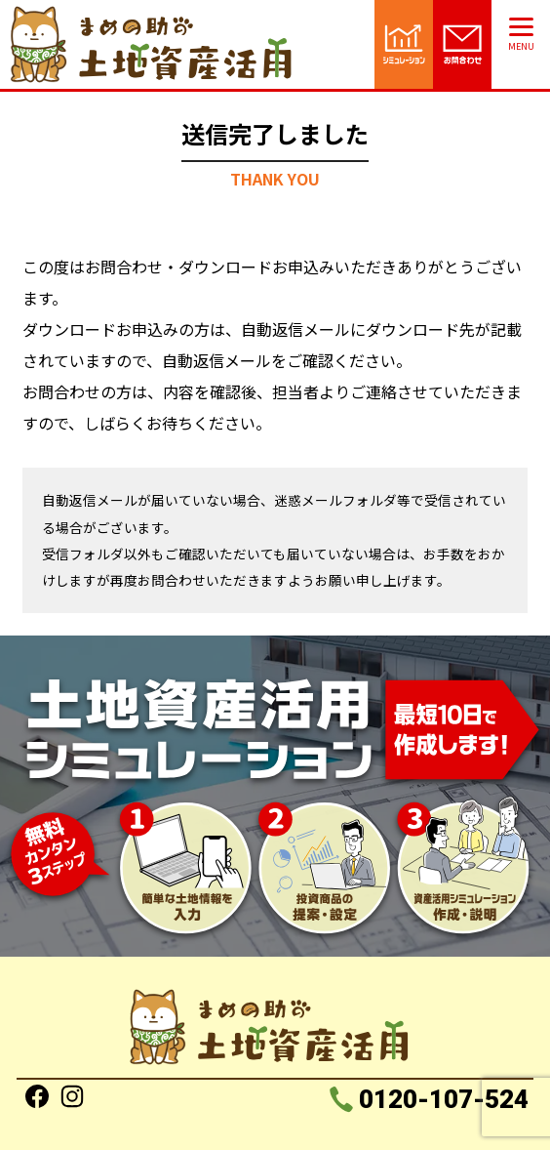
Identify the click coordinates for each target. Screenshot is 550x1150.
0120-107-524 (442, 1099)
